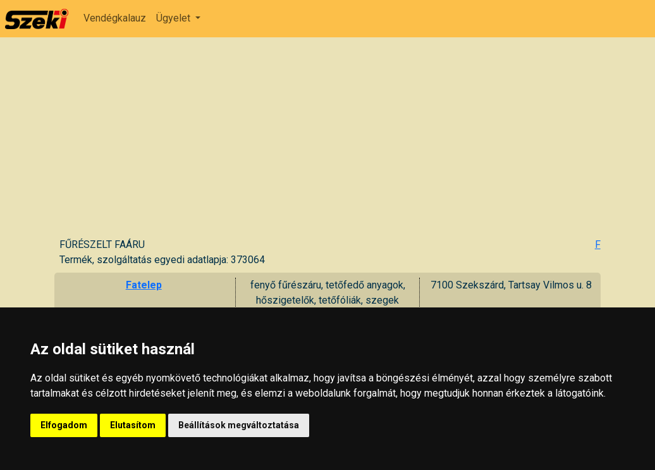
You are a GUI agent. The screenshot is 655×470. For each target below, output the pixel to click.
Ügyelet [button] (174, 18)
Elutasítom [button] (133, 425)
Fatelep (144, 285)
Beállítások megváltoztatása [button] (238, 425)
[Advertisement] (330, 142)
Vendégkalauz (114, 18)
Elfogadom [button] (63, 425)
